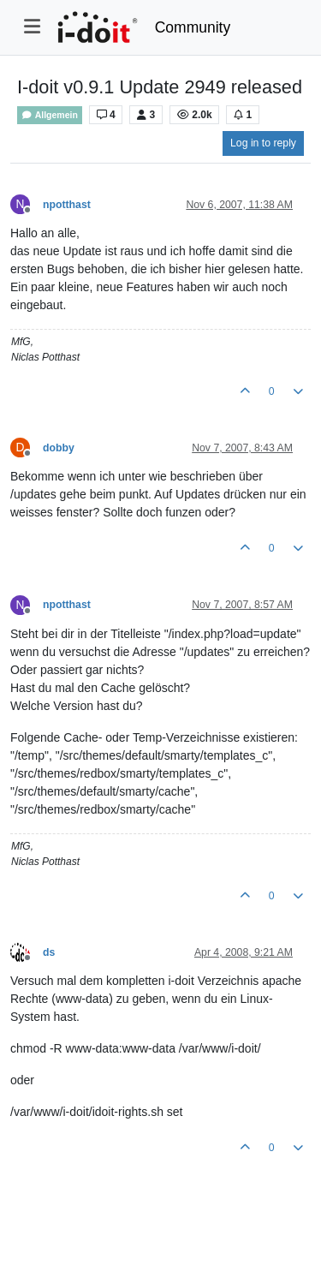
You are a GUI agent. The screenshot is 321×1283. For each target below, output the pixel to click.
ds (49, 952)
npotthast (67, 205)
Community (193, 27)
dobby (58, 448)
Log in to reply (263, 143)
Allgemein (49, 115)
